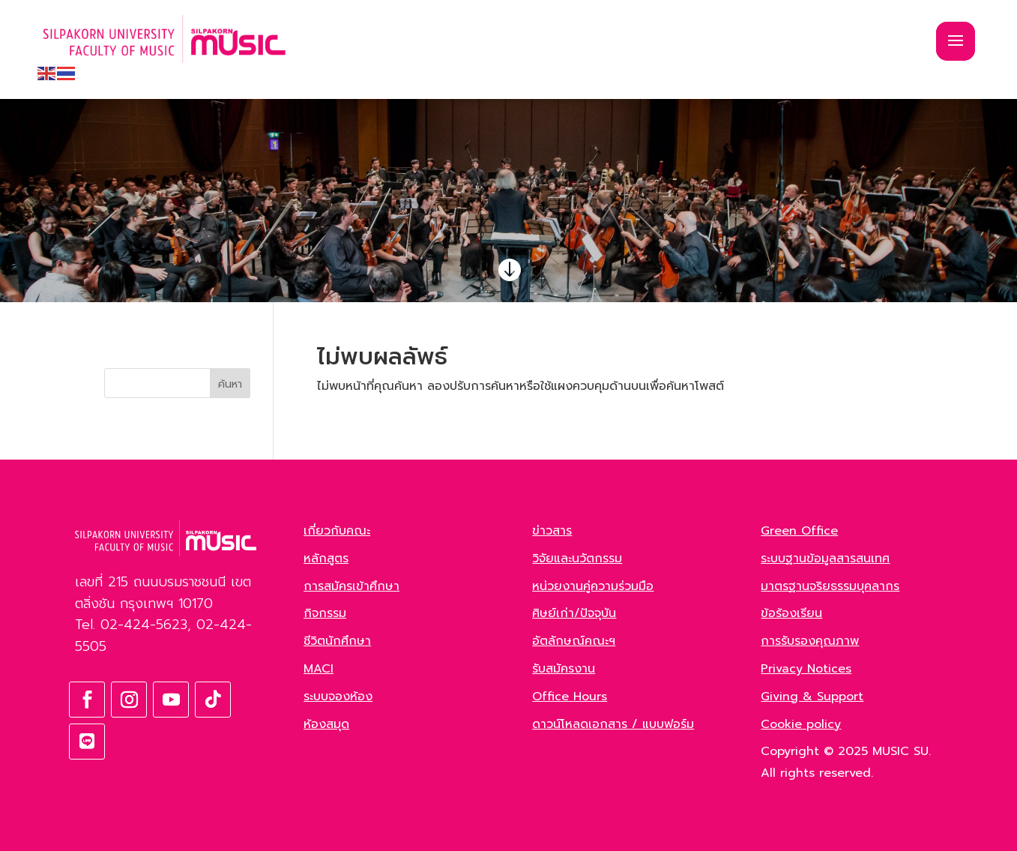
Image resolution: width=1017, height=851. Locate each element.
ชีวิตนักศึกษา (337, 641)
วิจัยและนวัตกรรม (577, 559)
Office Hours (569, 697)
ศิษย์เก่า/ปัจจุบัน (574, 613)
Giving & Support (812, 697)
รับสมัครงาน (563, 669)
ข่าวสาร (552, 531)
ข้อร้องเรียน (791, 613)
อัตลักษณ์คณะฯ (573, 641)
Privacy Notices (806, 669)
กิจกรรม (325, 613)
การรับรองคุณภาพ (810, 641)
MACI (319, 669)
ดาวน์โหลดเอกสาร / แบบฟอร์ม (613, 724)
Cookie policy (801, 724)
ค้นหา (230, 384)
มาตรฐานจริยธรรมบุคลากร (830, 586)
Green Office (799, 531)
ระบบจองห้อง (338, 697)
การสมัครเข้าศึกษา (351, 586)
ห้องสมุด (326, 724)
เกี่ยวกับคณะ (337, 531)
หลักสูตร (326, 559)
